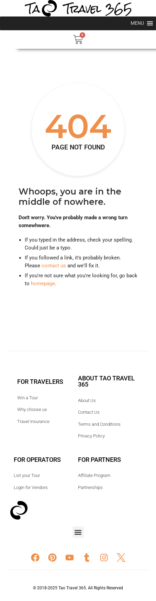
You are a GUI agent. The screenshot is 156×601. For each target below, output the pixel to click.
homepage (43, 283)
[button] (78, 532)
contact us (54, 266)
